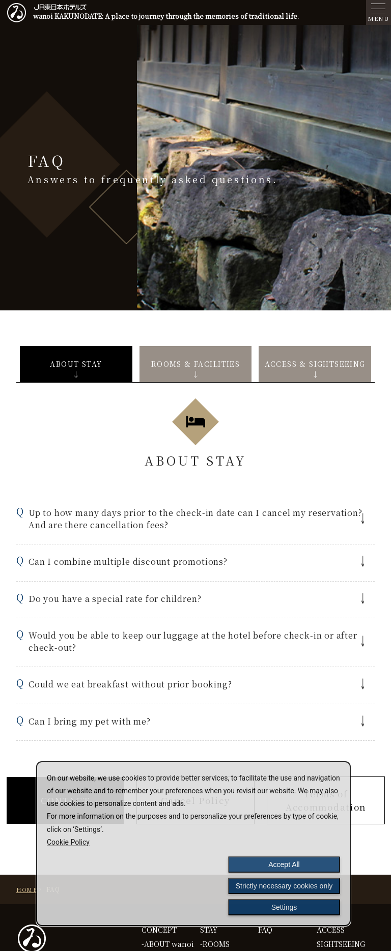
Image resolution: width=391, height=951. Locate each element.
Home (26, 890)
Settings (284, 907)
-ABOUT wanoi (168, 944)
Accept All (283, 864)
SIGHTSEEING (341, 944)
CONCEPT (159, 930)
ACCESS (331, 930)
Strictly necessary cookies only (284, 886)
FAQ (265, 930)
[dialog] (193, 844)
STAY (208, 930)
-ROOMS (215, 944)
